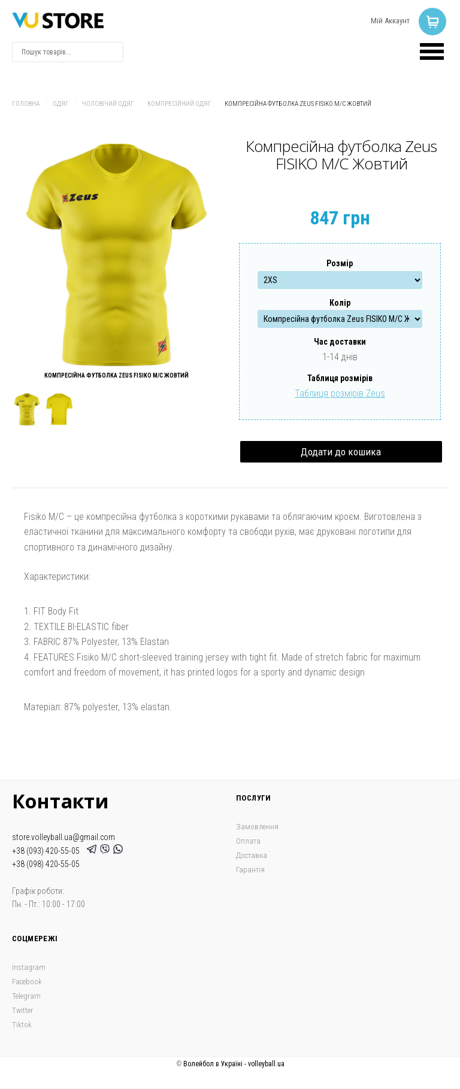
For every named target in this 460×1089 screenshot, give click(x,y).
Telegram (26, 995)
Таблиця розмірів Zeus (340, 393)
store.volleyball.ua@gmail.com (63, 837)
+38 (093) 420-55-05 (47, 851)
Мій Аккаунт (390, 20)
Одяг (61, 104)
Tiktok (22, 1024)
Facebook (27, 981)
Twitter (22, 1010)
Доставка (251, 855)
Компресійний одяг (179, 104)
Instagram (29, 967)
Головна (26, 104)
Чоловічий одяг (108, 104)
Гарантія (250, 869)
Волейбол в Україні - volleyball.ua (234, 1064)
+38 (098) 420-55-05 (46, 864)
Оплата (248, 840)
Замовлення (257, 826)
